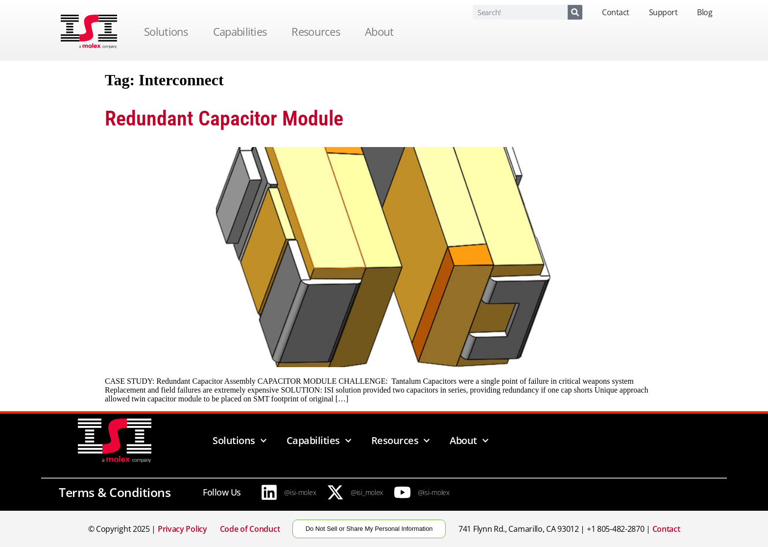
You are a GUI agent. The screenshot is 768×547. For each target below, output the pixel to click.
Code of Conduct (250, 528)
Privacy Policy (182, 528)
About (382, 31)
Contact (615, 12)
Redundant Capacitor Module (224, 118)
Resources (318, 31)
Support (663, 12)
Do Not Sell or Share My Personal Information (369, 528)
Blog (704, 12)
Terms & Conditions (114, 492)
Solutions (168, 31)
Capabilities (242, 31)
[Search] (575, 12)
